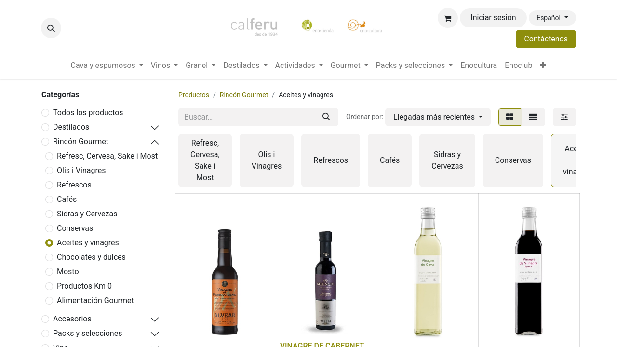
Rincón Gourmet (80, 141)
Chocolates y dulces (91, 257)
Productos (193, 95)
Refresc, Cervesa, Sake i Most (107, 155)
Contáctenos (546, 38)
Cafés (67, 199)
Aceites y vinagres (88, 242)
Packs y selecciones (87, 333)
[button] (51, 28)
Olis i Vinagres (81, 170)
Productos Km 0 (84, 286)
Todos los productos (88, 112)
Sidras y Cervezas (87, 213)
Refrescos (74, 184)
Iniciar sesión (493, 17)
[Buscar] (326, 117)
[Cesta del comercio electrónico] (448, 18)
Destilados (71, 127)
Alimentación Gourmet (95, 300)
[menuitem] (107, 65)
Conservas (75, 228)
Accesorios (72, 318)
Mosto (68, 271)
